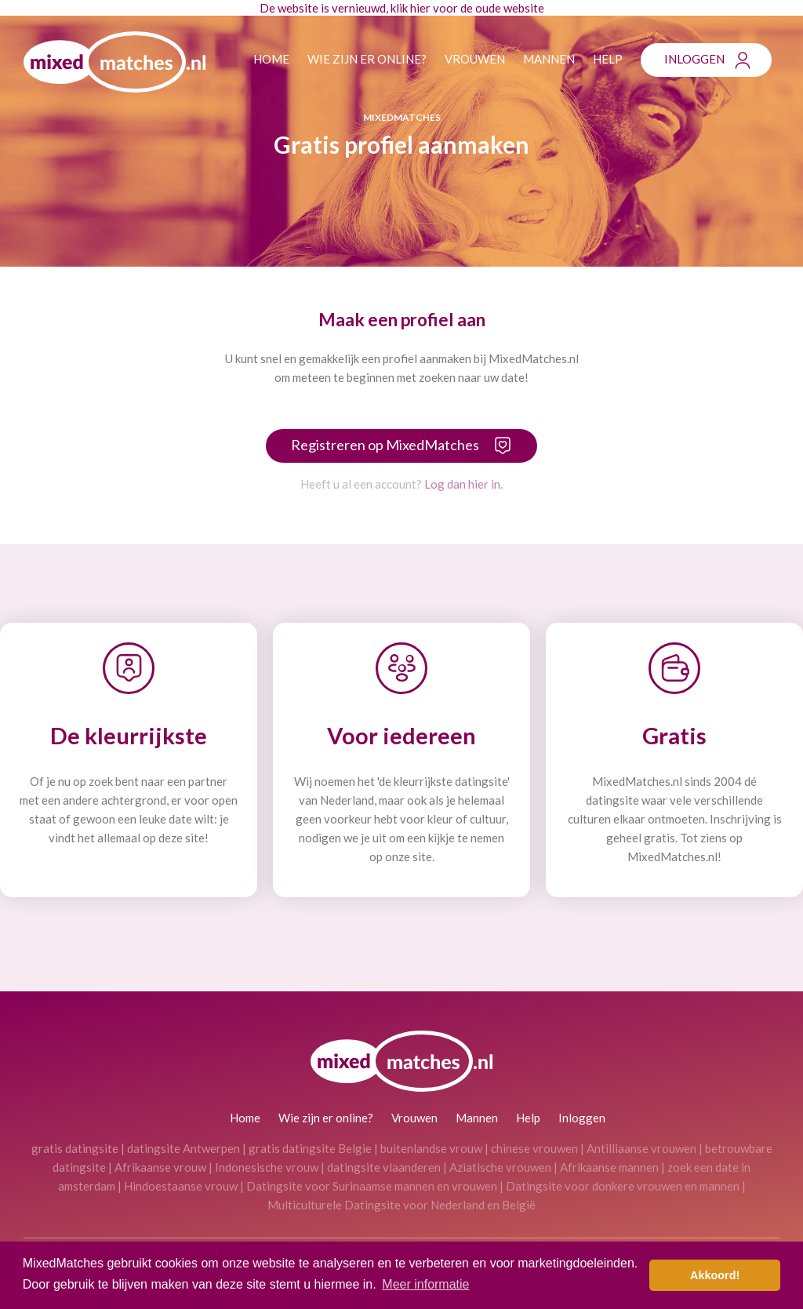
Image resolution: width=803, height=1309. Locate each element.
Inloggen (694, 59)
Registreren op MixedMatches (385, 444)
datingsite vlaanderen (384, 1167)
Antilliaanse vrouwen (641, 1148)
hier (420, 8)
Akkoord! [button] (714, 1275)
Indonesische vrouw (266, 1167)
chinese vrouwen (534, 1148)
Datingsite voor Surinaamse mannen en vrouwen (371, 1186)
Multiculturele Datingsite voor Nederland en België (401, 1205)
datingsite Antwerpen (183, 1148)
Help (608, 59)
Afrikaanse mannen (609, 1167)
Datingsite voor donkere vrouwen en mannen (622, 1186)
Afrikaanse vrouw (160, 1167)
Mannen (549, 59)
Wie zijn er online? (367, 59)
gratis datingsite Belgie (310, 1148)
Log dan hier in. (463, 484)
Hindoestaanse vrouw (181, 1186)
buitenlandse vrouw (431, 1148)
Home (271, 59)
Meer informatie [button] (425, 1284)
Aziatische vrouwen (500, 1167)
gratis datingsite (74, 1148)
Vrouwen (475, 59)
